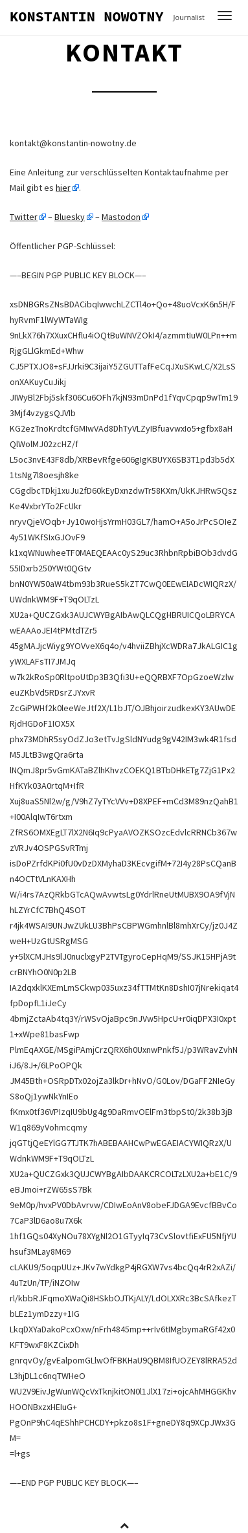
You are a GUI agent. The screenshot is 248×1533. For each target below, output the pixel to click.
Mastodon (121, 217)
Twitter (24, 217)
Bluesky (69, 217)
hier (63, 187)
